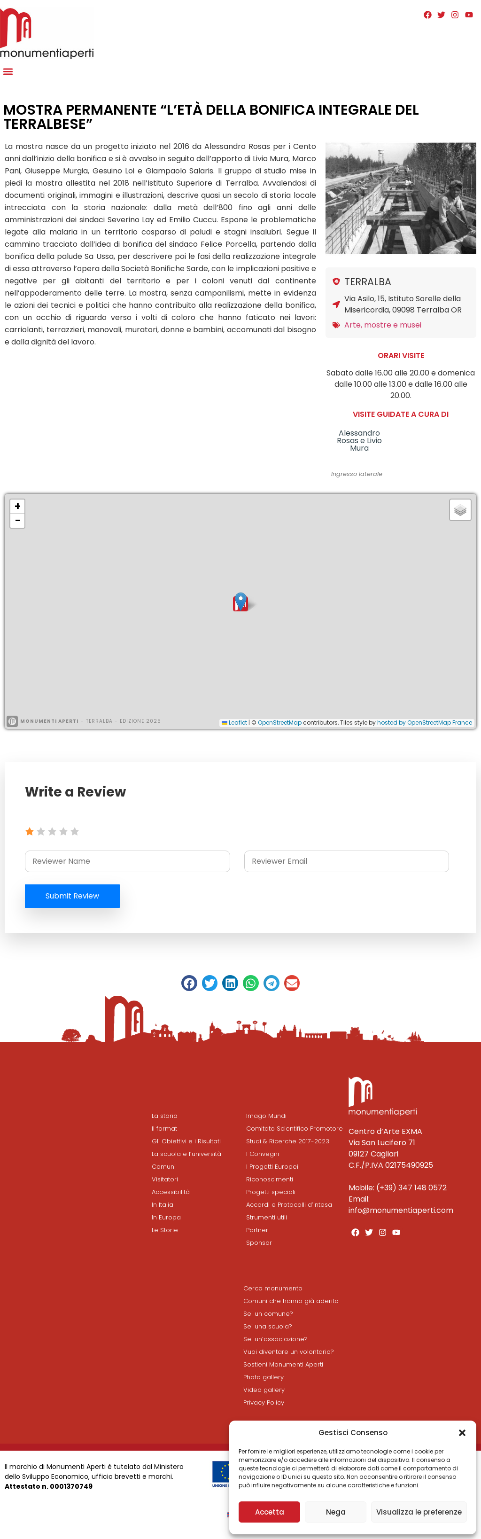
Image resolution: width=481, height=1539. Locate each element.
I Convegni (262, 1153)
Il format (164, 1128)
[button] (462, 1432)
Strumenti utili (266, 1217)
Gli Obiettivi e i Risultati (186, 1141)
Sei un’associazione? (275, 1339)
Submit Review (73, 896)
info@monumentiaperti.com (401, 1210)
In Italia (162, 1204)
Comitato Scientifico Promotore (294, 1128)
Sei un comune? (268, 1313)
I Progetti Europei (272, 1166)
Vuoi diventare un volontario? (288, 1351)
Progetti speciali (270, 1191)
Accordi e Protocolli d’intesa (289, 1204)
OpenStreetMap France (439, 723)
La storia (165, 1115)
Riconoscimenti (269, 1179)
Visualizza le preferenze (419, 1512)
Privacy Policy (263, 1402)
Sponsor (259, 1242)
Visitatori (165, 1179)
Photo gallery (263, 1377)
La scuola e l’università (186, 1153)
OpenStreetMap (280, 723)
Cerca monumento (273, 1288)
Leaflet (234, 723)
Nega (336, 1512)
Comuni (164, 1166)
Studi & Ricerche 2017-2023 (287, 1141)
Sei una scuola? (267, 1326)
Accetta (269, 1512)
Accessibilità (171, 1191)
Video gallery (264, 1389)
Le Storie (165, 1230)
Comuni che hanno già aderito (291, 1301)
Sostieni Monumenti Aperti (283, 1364)
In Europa (166, 1217)
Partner (257, 1230)
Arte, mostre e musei (382, 325)
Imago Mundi (266, 1115)
